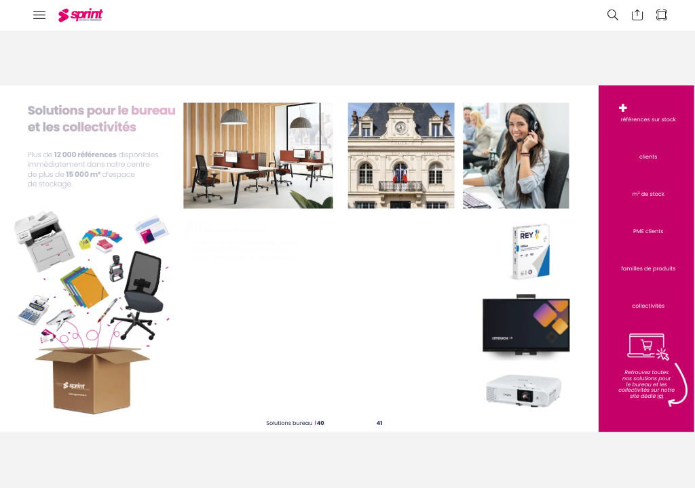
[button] (39, 15)
